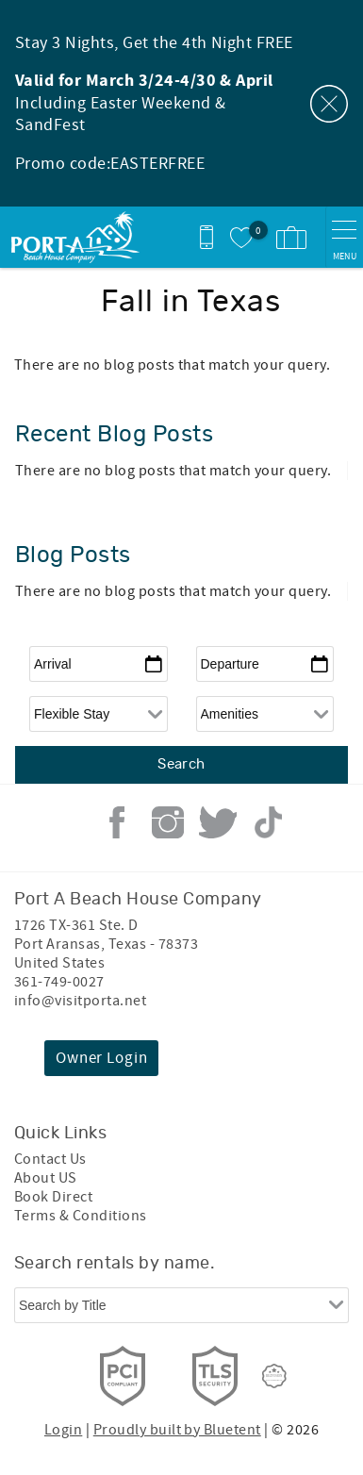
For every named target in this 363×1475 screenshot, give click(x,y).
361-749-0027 (59, 981)
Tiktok (269, 822)
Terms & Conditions (80, 1215)
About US (45, 1177)
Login (63, 1429)
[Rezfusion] (274, 1376)
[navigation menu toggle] (344, 237)
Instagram (168, 822)
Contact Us (50, 1159)
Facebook (117, 822)
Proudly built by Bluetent (177, 1429)
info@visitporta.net (80, 1000)
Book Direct (53, 1196)
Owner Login (101, 1058)
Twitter (218, 822)
